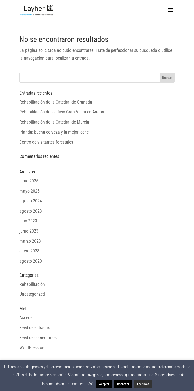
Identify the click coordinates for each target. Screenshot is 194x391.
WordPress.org (32, 347)
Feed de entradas (34, 327)
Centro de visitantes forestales (46, 142)
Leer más (143, 384)
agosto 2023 (30, 211)
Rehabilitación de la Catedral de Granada (55, 102)
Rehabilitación (32, 284)
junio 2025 (28, 180)
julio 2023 (28, 220)
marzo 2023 (30, 241)
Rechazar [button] (123, 384)
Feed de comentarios (38, 337)
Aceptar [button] (104, 384)
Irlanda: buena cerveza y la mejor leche (54, 132)
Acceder (26, 317)
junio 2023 (28, 231)
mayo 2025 (29, 191)
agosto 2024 (30, 200)
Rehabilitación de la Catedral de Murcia (54, 122)
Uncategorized (32, 294)
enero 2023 (29, 251)
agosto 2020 (30, 261)
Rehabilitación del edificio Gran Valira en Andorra (63, 111)
